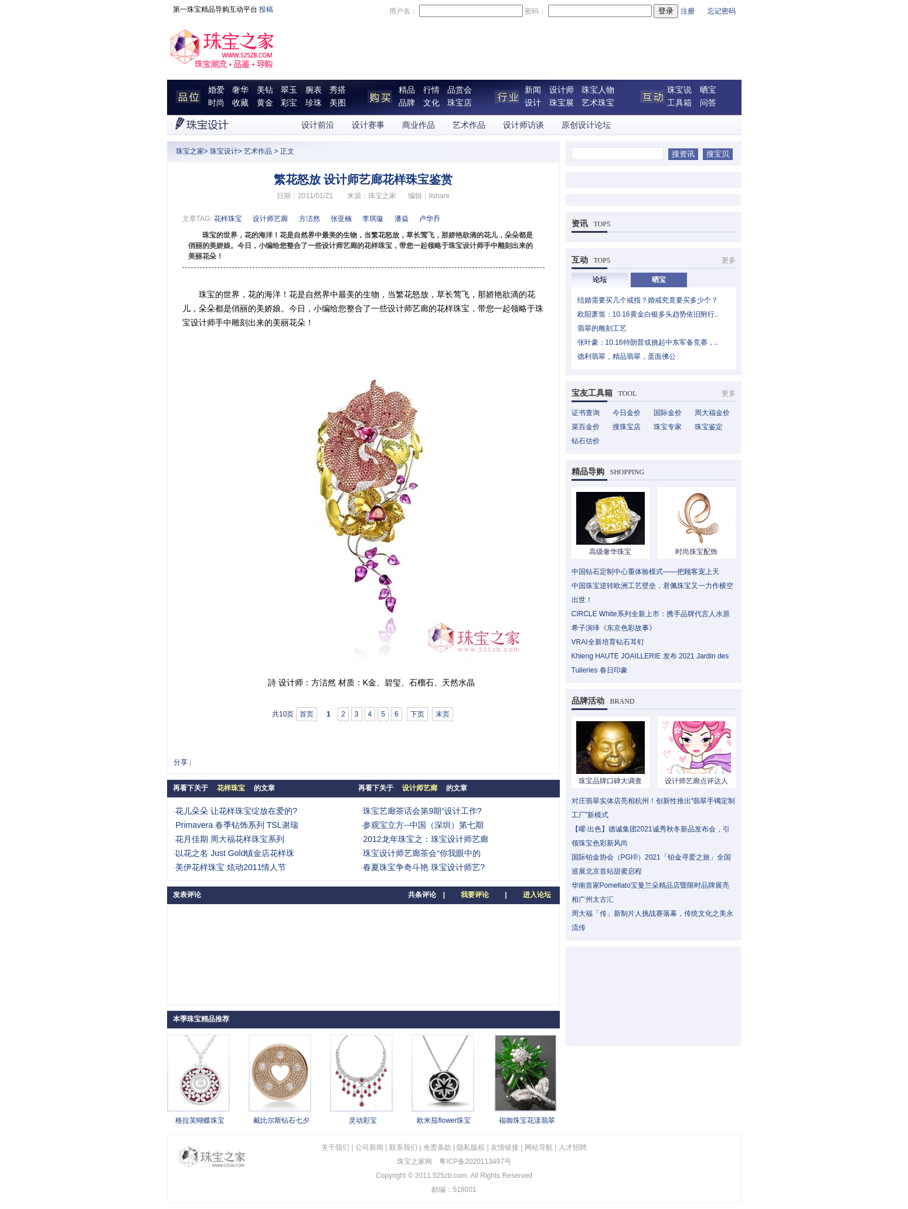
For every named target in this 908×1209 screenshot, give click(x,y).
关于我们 (335, 1147)
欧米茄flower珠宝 (444, 1120)
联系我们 (403, 1147)
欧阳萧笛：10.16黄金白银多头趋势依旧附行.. (648, 314)
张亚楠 (341, 219)
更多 (729, 260)
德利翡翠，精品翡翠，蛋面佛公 (626, 356)
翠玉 (289, 90)
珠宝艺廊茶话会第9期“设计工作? (422, 811)
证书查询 (586, 413)
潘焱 (402, 219)
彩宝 (289, 103)
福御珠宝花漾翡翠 (527, 1120)
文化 (431, 103)
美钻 (265, 90)
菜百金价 (586, 427)
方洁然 (309, 219)
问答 (708, 103)
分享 (181, 762)
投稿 (266, 9)
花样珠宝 (228, 219)
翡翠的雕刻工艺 (602, 328)
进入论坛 (537, 895)
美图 (337, 103)
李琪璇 (372, 219)
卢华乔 (429, 219)
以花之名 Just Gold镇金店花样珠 (234, 853)
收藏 (240, 103)
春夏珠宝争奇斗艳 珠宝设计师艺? (424, 867)
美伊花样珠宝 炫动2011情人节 (230, 867)
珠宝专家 (668, 427)
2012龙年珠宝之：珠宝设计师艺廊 (425, 839)
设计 (533, 103)
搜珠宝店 (627, 427)
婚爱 (216, 90)
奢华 (240, 90)
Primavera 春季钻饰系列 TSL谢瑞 (236, 825)
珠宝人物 (597, 90)
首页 (307, 714)
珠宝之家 (190, 151)
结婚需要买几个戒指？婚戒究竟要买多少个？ (647, 300)
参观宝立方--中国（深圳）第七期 (423, 825)
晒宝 (708, 90)
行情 (431, 90)
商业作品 (418, 125)
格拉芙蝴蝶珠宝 (200, 1120)
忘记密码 (722, 11)
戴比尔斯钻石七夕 (281, 1120)
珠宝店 (459, 103)
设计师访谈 (523, 125)
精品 (407, 90)
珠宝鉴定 (709, 427)
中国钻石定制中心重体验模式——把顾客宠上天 (645, 572)
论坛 (600, 280)
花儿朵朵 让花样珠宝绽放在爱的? (236, 811)
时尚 (216, 103)
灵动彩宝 (363, 1120)
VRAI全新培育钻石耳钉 (608, 642)
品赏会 (459, 90)
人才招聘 (573, 1147)
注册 (688, 11)
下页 (417, 714)
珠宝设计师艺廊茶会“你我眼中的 (422, 853)
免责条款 (437, 1147)
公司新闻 (369, 1147)
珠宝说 (679, 90)
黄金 (265, 103)
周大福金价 (712, 413)
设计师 (561, 90)
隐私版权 (471, 1147)
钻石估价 (586, 441)
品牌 (407, 103)
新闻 (533, 90)
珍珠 (313, 103)
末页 (443, 714)
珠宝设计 (224, 151)
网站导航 (539, 1147)
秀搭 (337, 90)
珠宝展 (561, 103)
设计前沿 (317, 125)
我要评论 (475, 895)
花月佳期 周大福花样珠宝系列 (229, 839)
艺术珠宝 (597, 103)
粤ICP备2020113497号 (475, 1161)
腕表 (313, 90)
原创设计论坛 (586, 125)
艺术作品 (469, 125)
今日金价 (627, 413)
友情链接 (505, 1147)
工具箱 (679, 103)
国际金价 (668, 413)
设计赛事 (368, 125)
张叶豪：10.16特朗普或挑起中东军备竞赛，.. (648, 342)
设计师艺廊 (270, 219)
